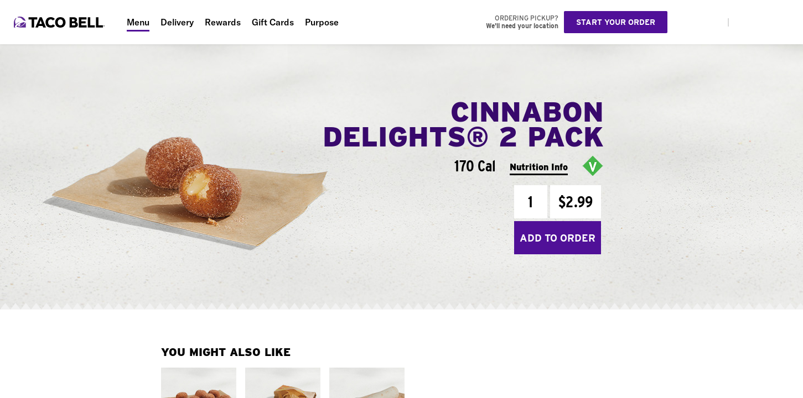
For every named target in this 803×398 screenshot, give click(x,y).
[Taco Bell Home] (60, 22)
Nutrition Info (539, 167)
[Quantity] (530, 201)
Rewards (223, 22)
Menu (138, 22)
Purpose (322, 22)
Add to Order (557, 238)
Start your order (615, 22)
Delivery (177, 22)
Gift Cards (273, 22)
